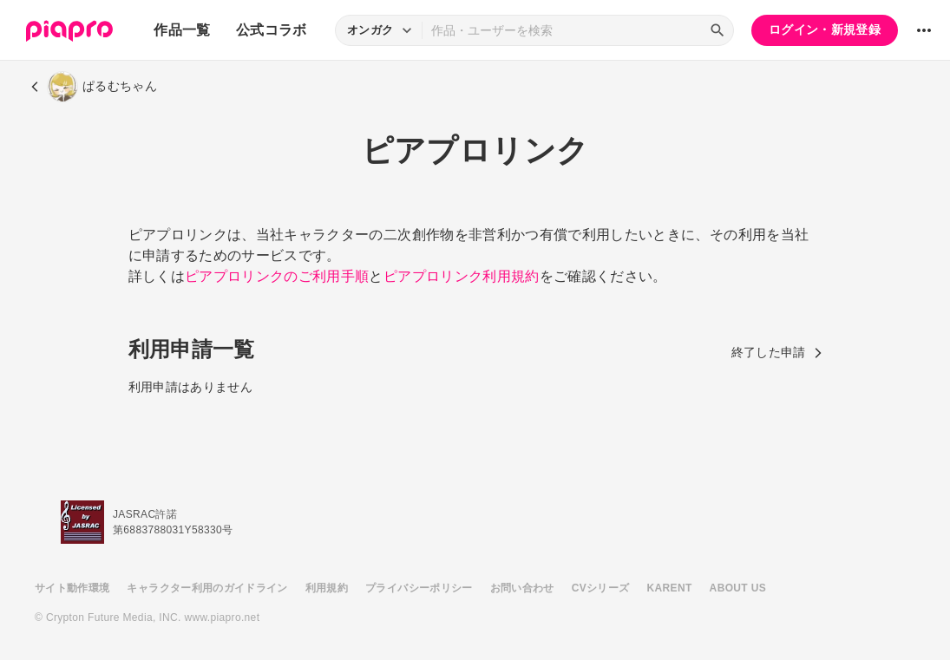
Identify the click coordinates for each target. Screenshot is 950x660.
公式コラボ (271, 30)
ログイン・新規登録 (825, 29)
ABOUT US (738, 588)
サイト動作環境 (72, 588)
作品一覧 (182, 30)
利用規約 (326, 588)
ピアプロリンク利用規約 (461, 276)
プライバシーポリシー (419, 588)
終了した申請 (776, 352)
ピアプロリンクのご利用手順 (277, 276)
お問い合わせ (522, 588)
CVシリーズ (601, 588)
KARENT (669, 588)
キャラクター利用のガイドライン (207, 588)
